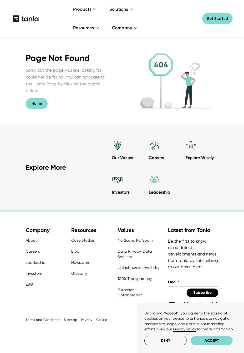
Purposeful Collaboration (130, 292)
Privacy (86, 320)
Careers (33, 251)
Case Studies (83, 240)
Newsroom (80, 262)
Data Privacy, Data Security (135, 254)
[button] (85, 9)
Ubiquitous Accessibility (138, 267)
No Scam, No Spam (135, 240)
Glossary (79, 273)
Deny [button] (165, 340)
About (31, 240)
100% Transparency (135, 278)
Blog (75, 251)
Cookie (101, 320)
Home (36, 103)
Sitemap (70, 320)
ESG (29, 284)
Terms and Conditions (43, 320)
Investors (34, 273)
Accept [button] (211, 340)
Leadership (36, 262)
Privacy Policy (184, 329)
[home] (25, 18)
